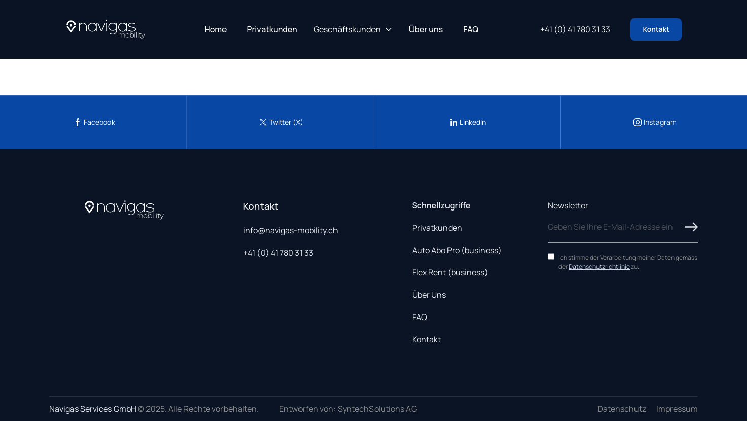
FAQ (470, 29)
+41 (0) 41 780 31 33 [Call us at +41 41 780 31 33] (575, 29)
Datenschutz (621, 408)
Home (216, 29)
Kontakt (656, 29)
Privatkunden (272, 29)
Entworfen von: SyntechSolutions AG (348, 408)
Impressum (677, 408)
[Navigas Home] (105, 29)
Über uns (426, 29)
